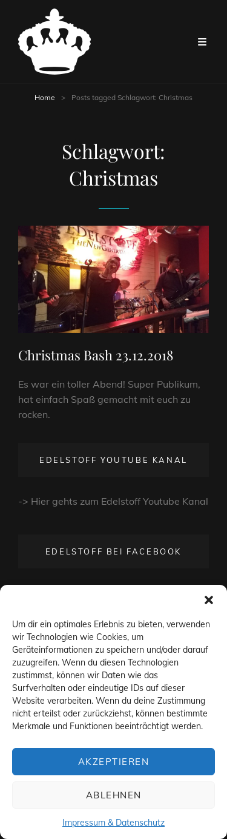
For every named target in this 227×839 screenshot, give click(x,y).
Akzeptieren (114, 761)
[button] (209, 600)
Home (45, 97)
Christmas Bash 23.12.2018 (95, 355)
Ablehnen (114, 795)
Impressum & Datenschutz (113, 822)
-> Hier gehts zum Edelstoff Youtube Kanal (113, 501)
